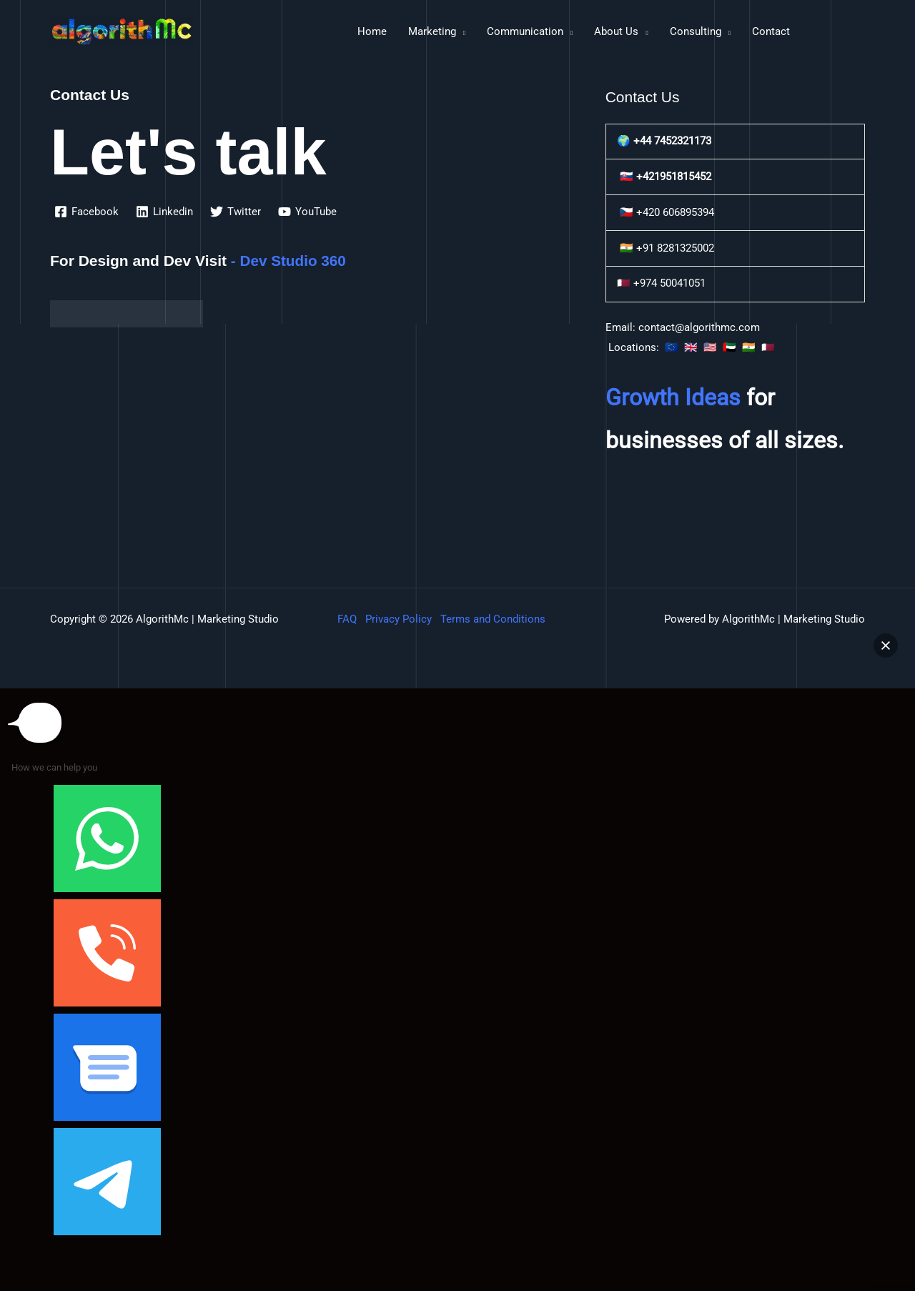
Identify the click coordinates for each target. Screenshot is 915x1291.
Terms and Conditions (492, 619)
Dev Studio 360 (294, 260)
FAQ (347, 619)
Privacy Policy (398, 619)
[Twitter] (235, 211)
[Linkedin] (164, 211)
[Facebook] (86, 211)
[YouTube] (307, 211)
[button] (886, 645)
